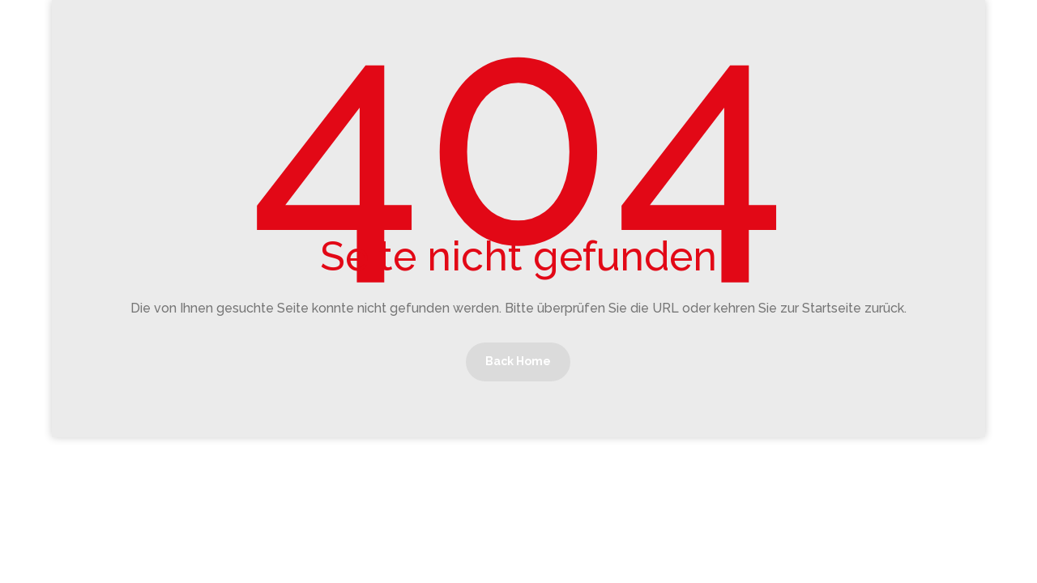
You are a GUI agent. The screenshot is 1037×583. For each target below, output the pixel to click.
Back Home (518, 361)
